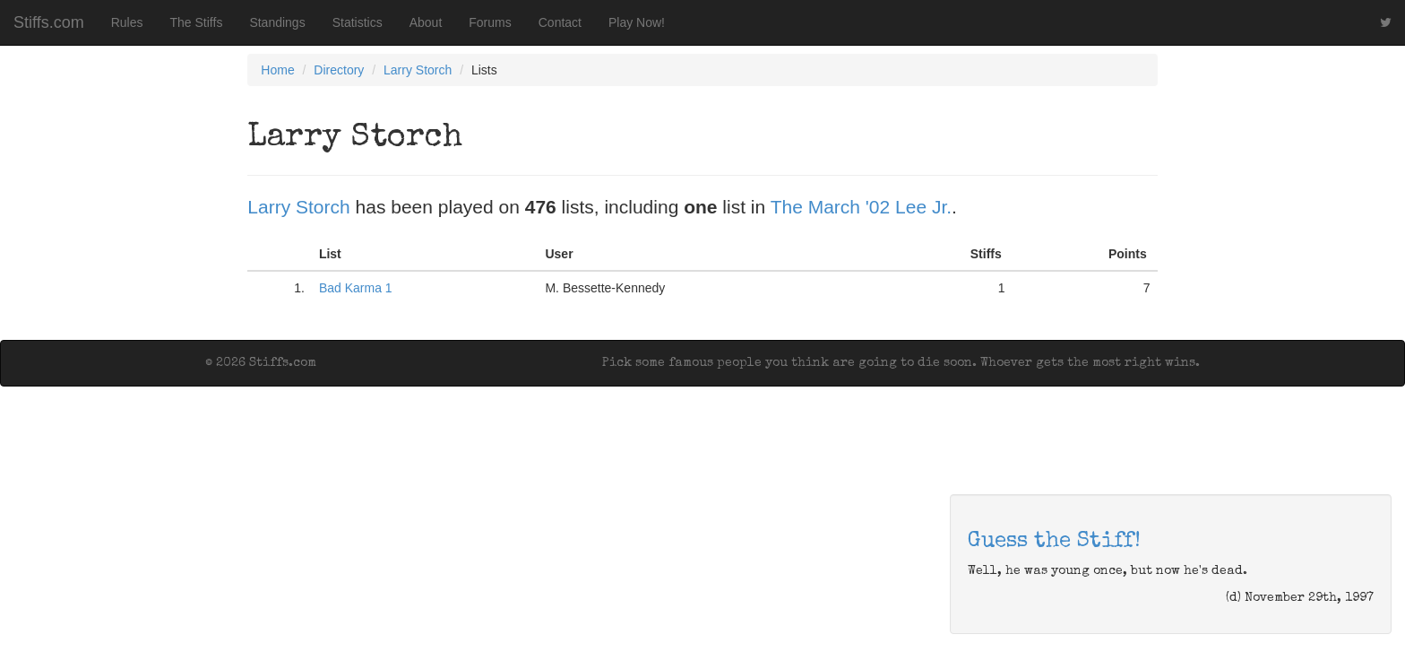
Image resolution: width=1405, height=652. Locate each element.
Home (277, 70)
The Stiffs (196, 22)
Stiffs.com (48, 22)
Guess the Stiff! (1054, 541)
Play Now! (636, 22)
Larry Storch (418, 70)
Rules (127, 22)
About (426, 22)
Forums (490, 22)
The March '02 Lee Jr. (861, 206)
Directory (339, 70)
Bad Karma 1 (355, 288)
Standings (277, 22)
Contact (560, 22)
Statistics (357, 22)
